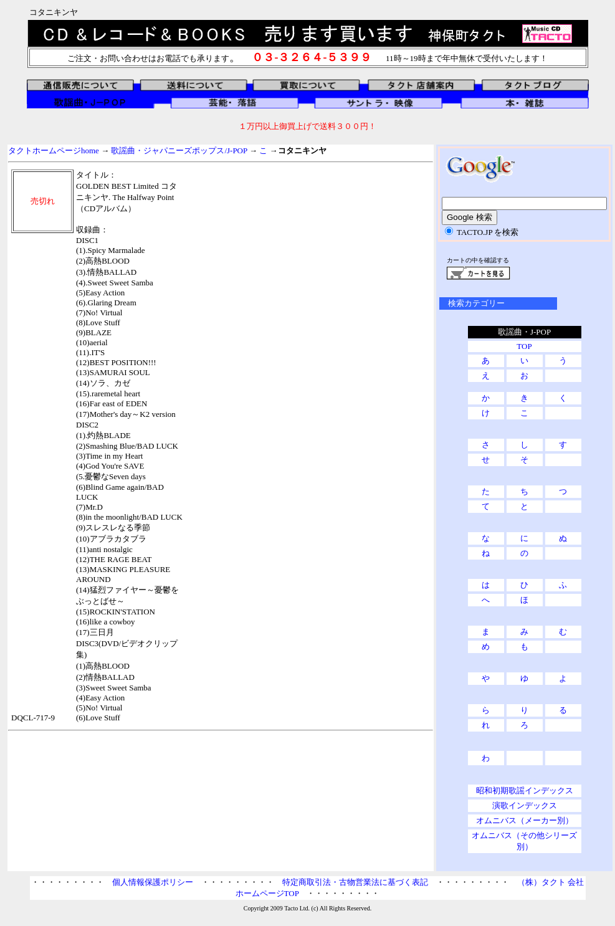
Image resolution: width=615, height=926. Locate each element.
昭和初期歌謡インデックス (524, 790)
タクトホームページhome (53, 150)
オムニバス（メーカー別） (524, 820)
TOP (524, 346)
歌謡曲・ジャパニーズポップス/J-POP (179, 150)
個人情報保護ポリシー (152, 882)
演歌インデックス (524, 805)
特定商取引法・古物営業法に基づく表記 (355, 882)
